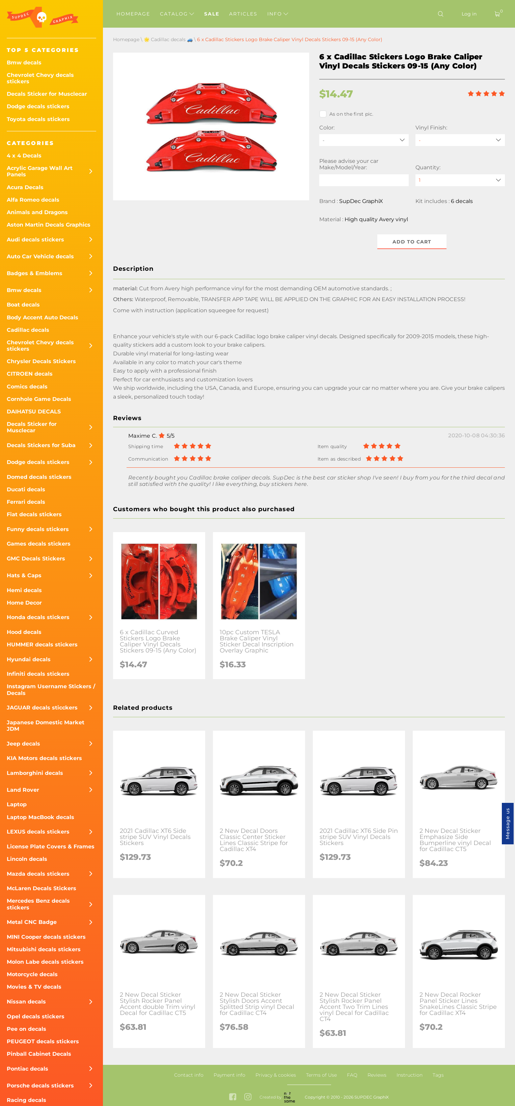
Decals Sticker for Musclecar (47, 94)
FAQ (352, 1075)
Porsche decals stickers (40, 1085)
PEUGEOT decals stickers (43, 1041)
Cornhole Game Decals (39, 399)
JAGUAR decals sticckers (42, 707)
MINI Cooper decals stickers (46, 937)
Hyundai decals (29, 659)
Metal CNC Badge (32, 922)
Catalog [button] (177, 14)
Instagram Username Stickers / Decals (51, 689)
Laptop (17, 804)
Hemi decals (24, 590)
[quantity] (460, 180)
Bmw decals (24, 62)
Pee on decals (26, 1029)
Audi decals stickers (35, 239)
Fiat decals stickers (34, 514)
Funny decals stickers (38, 529)
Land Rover (23, 790)
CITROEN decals (30, 374)
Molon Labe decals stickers (45, 962)
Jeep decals (23, 743)
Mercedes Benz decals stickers (38, 904)
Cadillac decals (28, 330)
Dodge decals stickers (38, 106)
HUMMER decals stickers (42, 644)
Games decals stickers (39, 544)
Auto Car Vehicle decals (40, 256)
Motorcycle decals (32, 974)
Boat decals (23, 304)
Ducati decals (26, 489)
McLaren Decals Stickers (41, 888)
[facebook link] (232, 1097)
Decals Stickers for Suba (41, 445)
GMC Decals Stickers (36, 558)
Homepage (133, 14)
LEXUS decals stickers (38, 831)
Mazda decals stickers (38, 874)
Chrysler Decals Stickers (41, 361)
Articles (243, 14)
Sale (211, 14)
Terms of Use (321, 1075)
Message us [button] (508, 823)
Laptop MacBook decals (40, 817)
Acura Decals (25, 187)
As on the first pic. (346, 114)
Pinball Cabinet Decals (39, 1054)
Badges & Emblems (34, 273)
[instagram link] (247, 1097)
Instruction (410, 1075)
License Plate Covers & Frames (50, 846)
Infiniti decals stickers (38, 674)
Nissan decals (26, 1001)
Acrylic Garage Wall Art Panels (40, 171)
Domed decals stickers (39, 477)
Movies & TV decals (34, 987)
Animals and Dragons (37, 212)
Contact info (189, 1075)
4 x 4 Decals (24, 155)
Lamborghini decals (35, 773)
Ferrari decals (26, 502)
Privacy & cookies (275, 1075)
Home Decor (24, 603)
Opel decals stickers (35, 1016)
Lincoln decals (27, 859)
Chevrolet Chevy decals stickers (40, 78)
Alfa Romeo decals (33, 200)
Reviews (377, 1075)
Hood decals (24, 632)
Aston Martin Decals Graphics (48, 225)
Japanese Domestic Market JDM (45, 725)
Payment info (229, 1075)
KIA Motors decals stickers (44, 758)
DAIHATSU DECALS (34, 411)
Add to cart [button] (411, 242)
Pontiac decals (27, 1069)
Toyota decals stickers (38, 119)
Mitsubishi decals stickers (44, 949)
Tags (438, 1075)
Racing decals (26, 1100)
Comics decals (27, 386)
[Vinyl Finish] (460, 140)
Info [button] (277, 14)
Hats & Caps (24, 575)
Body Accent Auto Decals (42, 317)
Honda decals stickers (38, 617)
